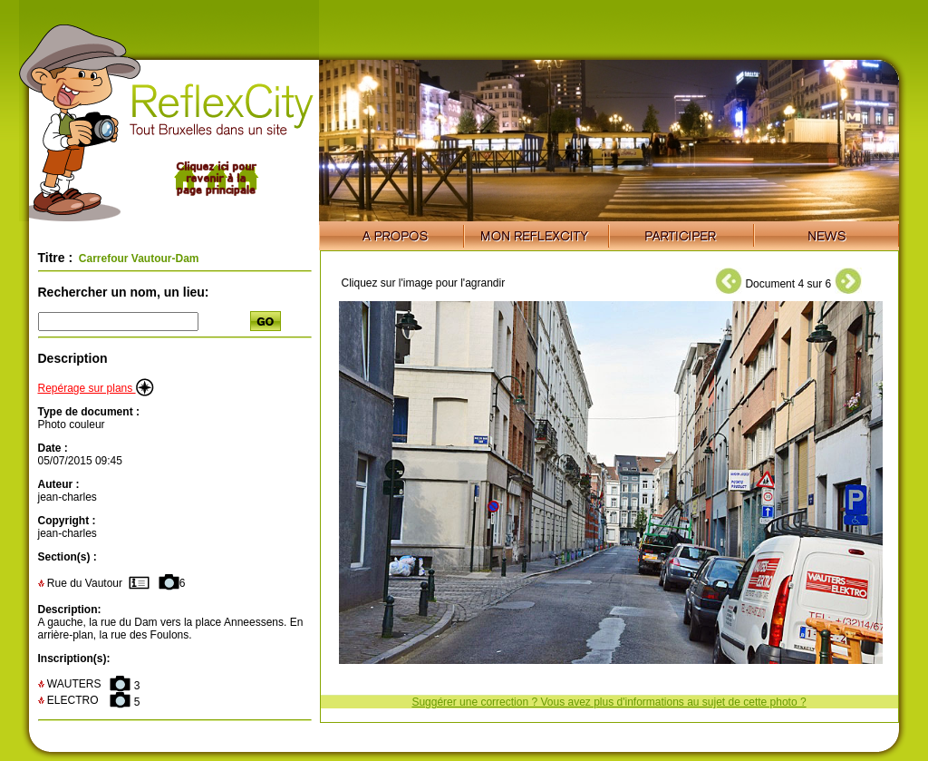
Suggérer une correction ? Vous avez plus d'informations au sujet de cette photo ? (608, 702)
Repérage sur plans (96, 388)
